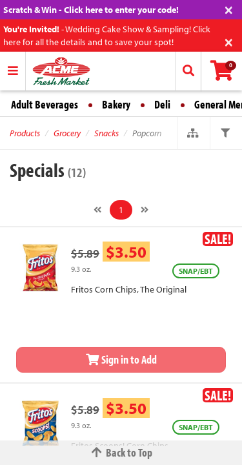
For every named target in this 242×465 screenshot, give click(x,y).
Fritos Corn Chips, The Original (129, 289)
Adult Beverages (44, 104)
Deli (162, 104)
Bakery (116, 104)
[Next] (144, 210)
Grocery (67, 133)
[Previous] (97, 210)
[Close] (229, 9)
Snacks (106, 133)
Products (25, 133)
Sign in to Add (121, 359)
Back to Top (121, 452)
